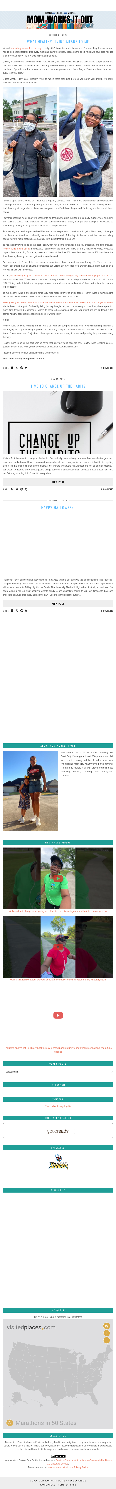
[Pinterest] (21, 1213)
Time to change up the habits (58, 386)
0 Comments (107, 489)
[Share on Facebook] (12, 368)
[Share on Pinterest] (21, 368)
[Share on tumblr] (26, 368)
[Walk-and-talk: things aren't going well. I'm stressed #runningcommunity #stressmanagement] (58, 878)
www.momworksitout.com (60, 1467)
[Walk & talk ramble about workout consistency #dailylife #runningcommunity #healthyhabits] (58, 947)
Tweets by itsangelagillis (58, 1106)
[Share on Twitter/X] (17, 368)
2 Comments (107, 367)
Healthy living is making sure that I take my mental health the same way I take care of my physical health (58, 302)
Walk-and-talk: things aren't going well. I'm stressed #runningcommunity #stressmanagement (58, 911)
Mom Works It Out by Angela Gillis (62, 1481)
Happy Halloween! (58, 507)
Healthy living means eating (16, 248)
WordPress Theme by (58, 1485)
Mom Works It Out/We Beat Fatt (20, 1460)
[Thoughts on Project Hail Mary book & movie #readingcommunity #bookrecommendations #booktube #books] (58, 1015)
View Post (58, 482)
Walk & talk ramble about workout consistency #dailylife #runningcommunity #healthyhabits (58, 979)
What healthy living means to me (58, 41)
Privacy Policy (81, 1467)
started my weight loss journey (26, 48)
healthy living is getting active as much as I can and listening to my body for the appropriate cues (59, 275)
